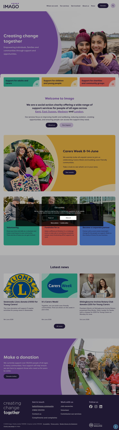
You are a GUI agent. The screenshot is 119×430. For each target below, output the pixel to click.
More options (54, 223)
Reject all (51, 218)
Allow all (68, 218)
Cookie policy (64, 223)
